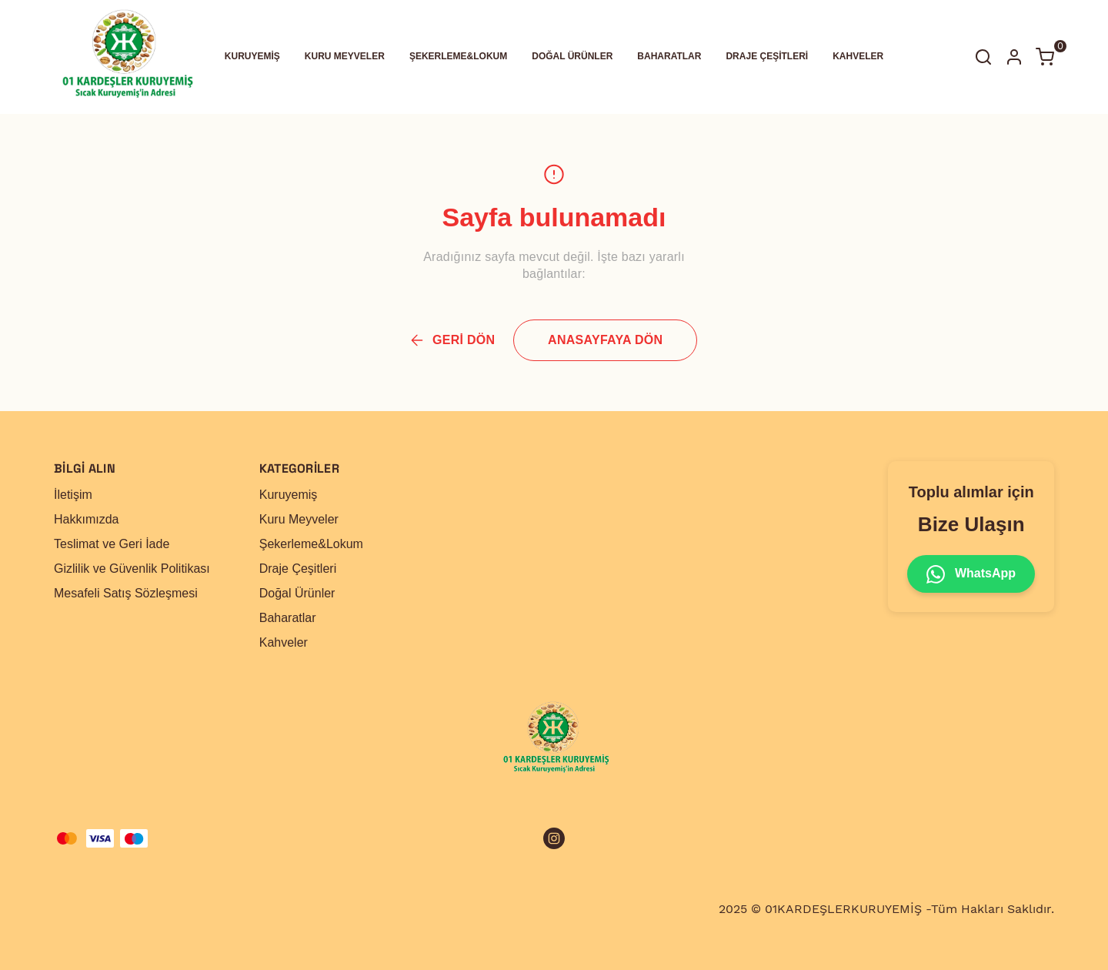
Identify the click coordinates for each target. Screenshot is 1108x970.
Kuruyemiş (288, 494)
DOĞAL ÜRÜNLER (572, 56)
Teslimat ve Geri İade (111, 543)
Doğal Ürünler (297, 593)
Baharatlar (287, 617)
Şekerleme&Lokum (311, 543)
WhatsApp (971, 574)
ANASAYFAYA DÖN (605, 339)
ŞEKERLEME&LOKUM (458, 56)
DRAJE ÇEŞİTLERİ (767, 56)
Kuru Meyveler (299, 519)
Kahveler (283, 642)
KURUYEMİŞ (252, 56)
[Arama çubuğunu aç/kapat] (983, 57)
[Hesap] (1014, 57)
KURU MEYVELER (345, 56)
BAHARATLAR (669, 56)
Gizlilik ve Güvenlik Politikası (132, 568)
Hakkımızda (86, 519)
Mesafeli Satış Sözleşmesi (126, 593)
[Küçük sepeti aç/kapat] (1045, 57)
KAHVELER (858, 56)
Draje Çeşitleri (297, 568)
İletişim (73, 494)
